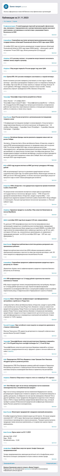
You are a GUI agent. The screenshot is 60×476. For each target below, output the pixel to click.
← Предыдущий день (8, 463)
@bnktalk (27, 469)
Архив (15, 21)
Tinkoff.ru (10, 351)
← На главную (6, 21)
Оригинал (54, 34)
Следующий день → (52, 463)
